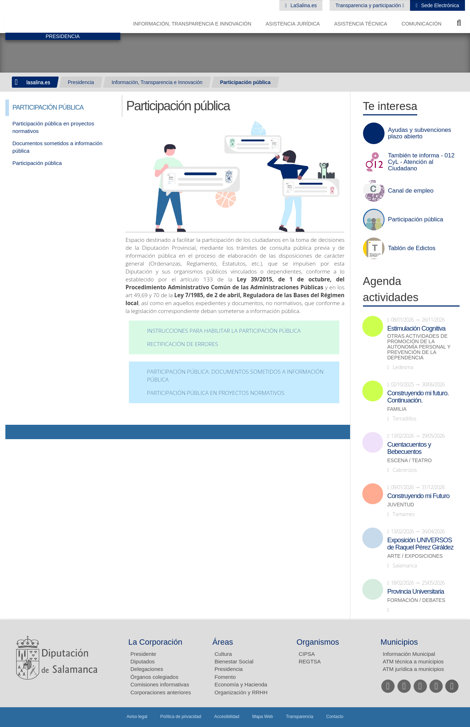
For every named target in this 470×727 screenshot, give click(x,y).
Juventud (400, 504)
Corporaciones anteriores (160, 692)
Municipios (399, 642)
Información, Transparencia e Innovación (192, 24)
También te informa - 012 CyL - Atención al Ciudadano (421, 162)
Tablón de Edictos (412, 248)
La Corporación (155, 642)
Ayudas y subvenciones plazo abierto (419, 133)
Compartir (14, 432)
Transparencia (299, 716)
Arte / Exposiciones (415, 556)
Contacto (335, 716)
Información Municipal (409, 654)
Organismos (318, 642)
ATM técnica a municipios (413, 661)
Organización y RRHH (240, 692)
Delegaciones (146, 669)
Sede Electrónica (439, 5)
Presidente (143, 654)
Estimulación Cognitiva (416, 328)
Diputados (142, 661)
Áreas (222, 642)
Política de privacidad (180, 716)
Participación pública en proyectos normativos (215, 393)
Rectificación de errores (182, 344)
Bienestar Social (233, 661)
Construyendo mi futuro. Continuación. (418, 397)
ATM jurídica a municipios (413, 669)
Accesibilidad (226, 716)
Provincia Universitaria (415, 591)
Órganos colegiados (154, 677)
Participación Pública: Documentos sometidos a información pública (235, 375)
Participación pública (245, 82)
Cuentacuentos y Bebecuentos (409, 448)
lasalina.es (38, 82)
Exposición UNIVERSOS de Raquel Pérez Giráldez (420, 544)
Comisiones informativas (159, 684)
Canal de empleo (411, 191)
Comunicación (421, 24)
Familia (397, 409)
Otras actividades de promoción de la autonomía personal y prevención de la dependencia (419, 346)
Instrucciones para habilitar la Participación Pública (224, 331)
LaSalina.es (303, 5)
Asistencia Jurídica (293, 24)
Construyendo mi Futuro (418, 496)
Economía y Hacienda (240, 684)
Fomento (225, 677)
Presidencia (81, 82)
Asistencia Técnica (360, 24)
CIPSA (307, 654)
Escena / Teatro (409, 460)
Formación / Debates (416, 600)
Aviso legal (136, 716)
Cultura (223, 654)
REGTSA (310, 661)
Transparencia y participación (368, 5)
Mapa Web (262, 716)
